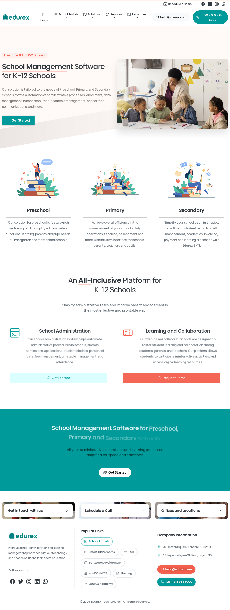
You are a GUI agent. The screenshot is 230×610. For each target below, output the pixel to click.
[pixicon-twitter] (21, 581)
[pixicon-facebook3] (12, 581)
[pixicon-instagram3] (29, 581)
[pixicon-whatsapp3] (45, 581)
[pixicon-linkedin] (37, 581)
